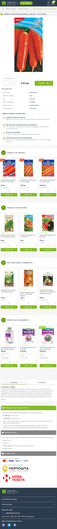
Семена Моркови (23, 9)
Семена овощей (10, 9)
